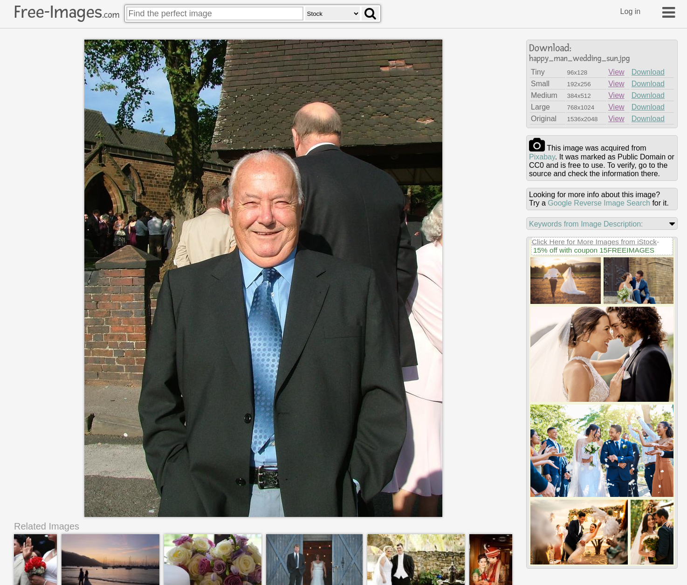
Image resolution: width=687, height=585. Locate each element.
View (616, 72)
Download (648, 72)
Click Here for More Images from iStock (594, 242)
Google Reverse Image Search (599, 203)
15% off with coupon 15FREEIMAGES (593, 250)
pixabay (542, 157)
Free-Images (66, 12)
